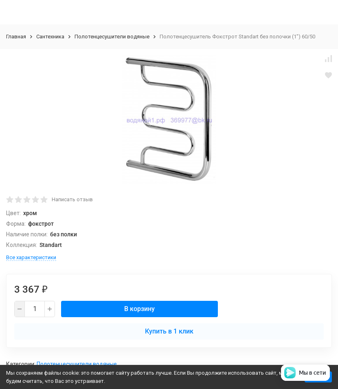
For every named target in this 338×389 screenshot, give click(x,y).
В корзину (139, 309)
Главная (16, 36)
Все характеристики (31, 257)
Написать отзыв (72, 199)
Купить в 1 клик (169, 331)
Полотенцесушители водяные (112, 36)
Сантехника (50, 36)
